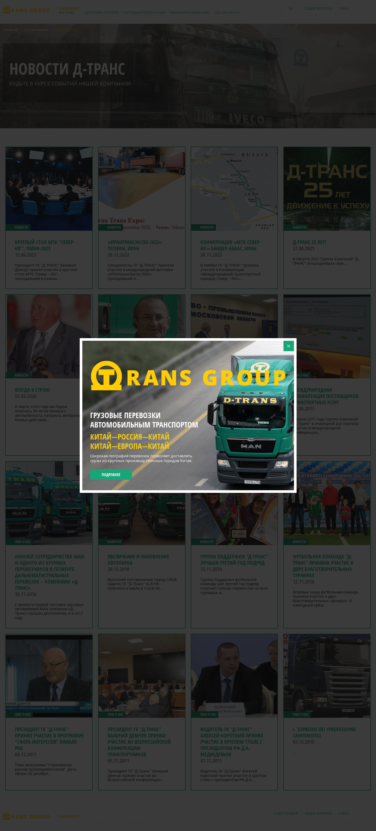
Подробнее (111, 474)
